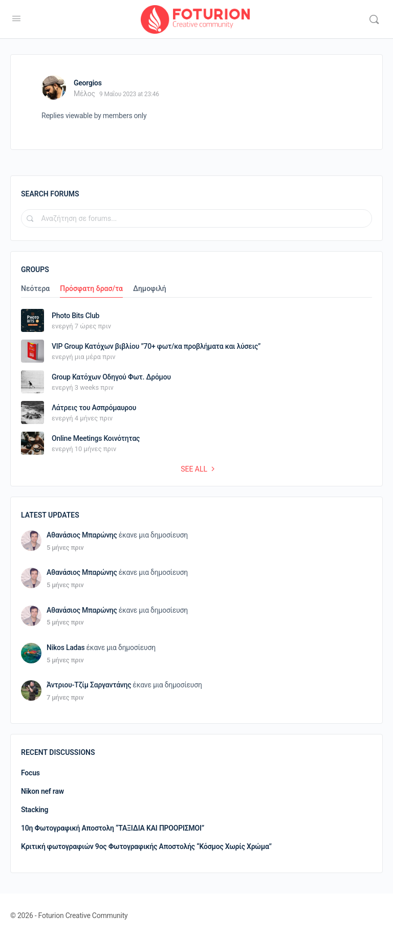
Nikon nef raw (42, 791)
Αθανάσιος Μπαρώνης (82, 535)
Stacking (34, 810)
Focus (30, 773)
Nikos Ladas (66, 647)
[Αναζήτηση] (374, 19)
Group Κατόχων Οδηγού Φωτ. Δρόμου (111, 377)
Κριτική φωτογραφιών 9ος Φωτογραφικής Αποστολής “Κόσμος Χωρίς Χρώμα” (146, 846)
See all (199, 469)
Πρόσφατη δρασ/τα (91, 289)
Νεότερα (35, 289)
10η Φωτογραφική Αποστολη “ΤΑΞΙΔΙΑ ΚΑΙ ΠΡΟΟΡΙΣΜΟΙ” (112, 828)
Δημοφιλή (149, 289)
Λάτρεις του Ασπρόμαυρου (94, 408)
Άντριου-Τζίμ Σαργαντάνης (89, 685)
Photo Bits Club (75, 315)
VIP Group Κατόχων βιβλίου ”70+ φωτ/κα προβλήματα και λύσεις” (156, 346)
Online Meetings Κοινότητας (96, 438)
